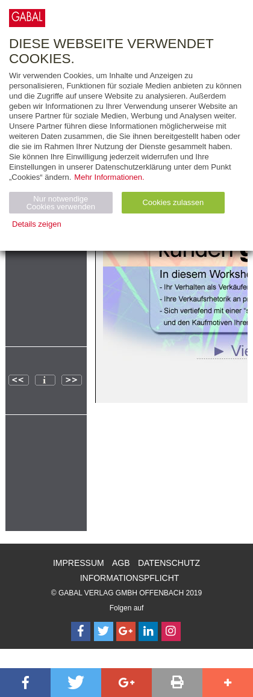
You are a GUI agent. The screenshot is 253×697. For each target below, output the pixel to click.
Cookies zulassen (173, 202)
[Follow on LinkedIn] (148, 631)
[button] (25, 682)
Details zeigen (36, 224)
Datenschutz (169, 563)
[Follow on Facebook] (80, 631)
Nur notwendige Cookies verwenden (61, 202)
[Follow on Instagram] (171, 631)
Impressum (78, 563)
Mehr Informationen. (109, 177)
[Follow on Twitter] (103, 631)
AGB (121, 563)
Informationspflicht (130, 578)
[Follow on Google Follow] (126, 631)
